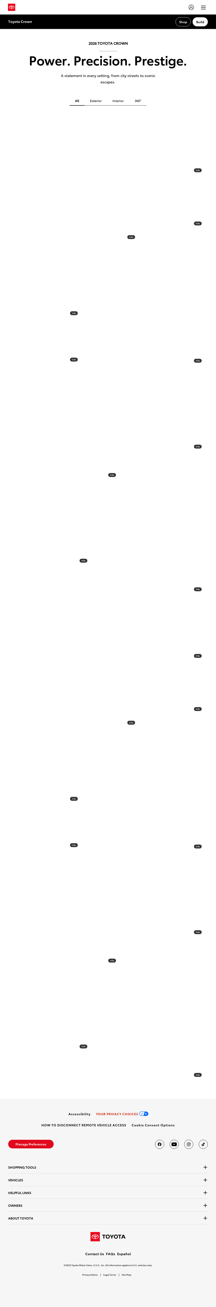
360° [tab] (138, 100)
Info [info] (131, 237)
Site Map (126, 1274)
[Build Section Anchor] (200, 21)
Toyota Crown (20, 21)
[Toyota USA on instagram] (188, 1144)
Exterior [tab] (96, 100)
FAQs (110, 1253)
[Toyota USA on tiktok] (203, 1144)
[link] (79, 1114)
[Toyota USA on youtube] (174, 1144)
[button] (153, 1125)
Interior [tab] (118, 100)
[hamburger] (203, 7)
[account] (191, 7)
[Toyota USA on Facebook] (159, 1144)
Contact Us (94, 1253)
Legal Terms (109, 1274)
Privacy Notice (90, 1274)
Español (124, 1253)
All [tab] (77, 100)
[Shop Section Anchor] (183, 21)
